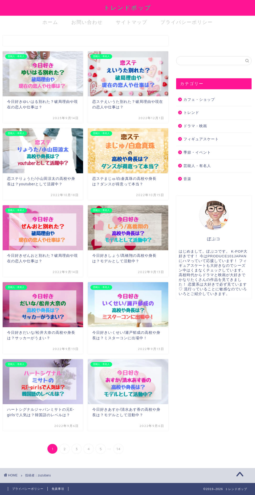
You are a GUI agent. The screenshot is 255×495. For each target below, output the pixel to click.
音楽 (187, 179)
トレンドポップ (127, 7)
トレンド (191, 113)
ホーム (50, 22)
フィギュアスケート (201, 139)
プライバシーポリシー (186, 22)
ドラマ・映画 (195, 126)
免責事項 (58, 488)
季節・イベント (197, 152)
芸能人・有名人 (197, 166)
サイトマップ (131, 22)
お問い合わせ (87, 22)
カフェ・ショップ (199, 100)
